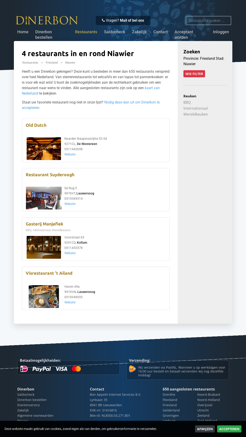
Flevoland (170, 400)
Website (70, 154)
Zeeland (203, 415)
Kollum (82, 243)
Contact (160, 32)
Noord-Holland (208, 400)
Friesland (52, 62)
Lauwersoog (85, 193)
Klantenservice (28, 405)
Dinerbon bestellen (43, 35)
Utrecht (203, 410)
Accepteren (229, 429)
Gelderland (171, 410)
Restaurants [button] (86, 32)
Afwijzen (205, 429)
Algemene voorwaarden (35, 415)
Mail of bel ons (132, 20)
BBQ (187, 102)
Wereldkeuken (195, 114)
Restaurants (30, 62)
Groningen (171, 415)
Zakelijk (139, 32)
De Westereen (87, 144)
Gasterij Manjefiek (44, 224)
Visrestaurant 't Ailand (49, 273)
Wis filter (194, 74)
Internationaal (195, 108)
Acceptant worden (184, 35)
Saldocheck (114, 32)
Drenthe (169, 394)
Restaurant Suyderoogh (50, 174)
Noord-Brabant (208, 394)
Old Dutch (36, 125)
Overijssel (204, 405)
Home (22, 32)
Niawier (70, 62)
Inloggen (221, 32)
